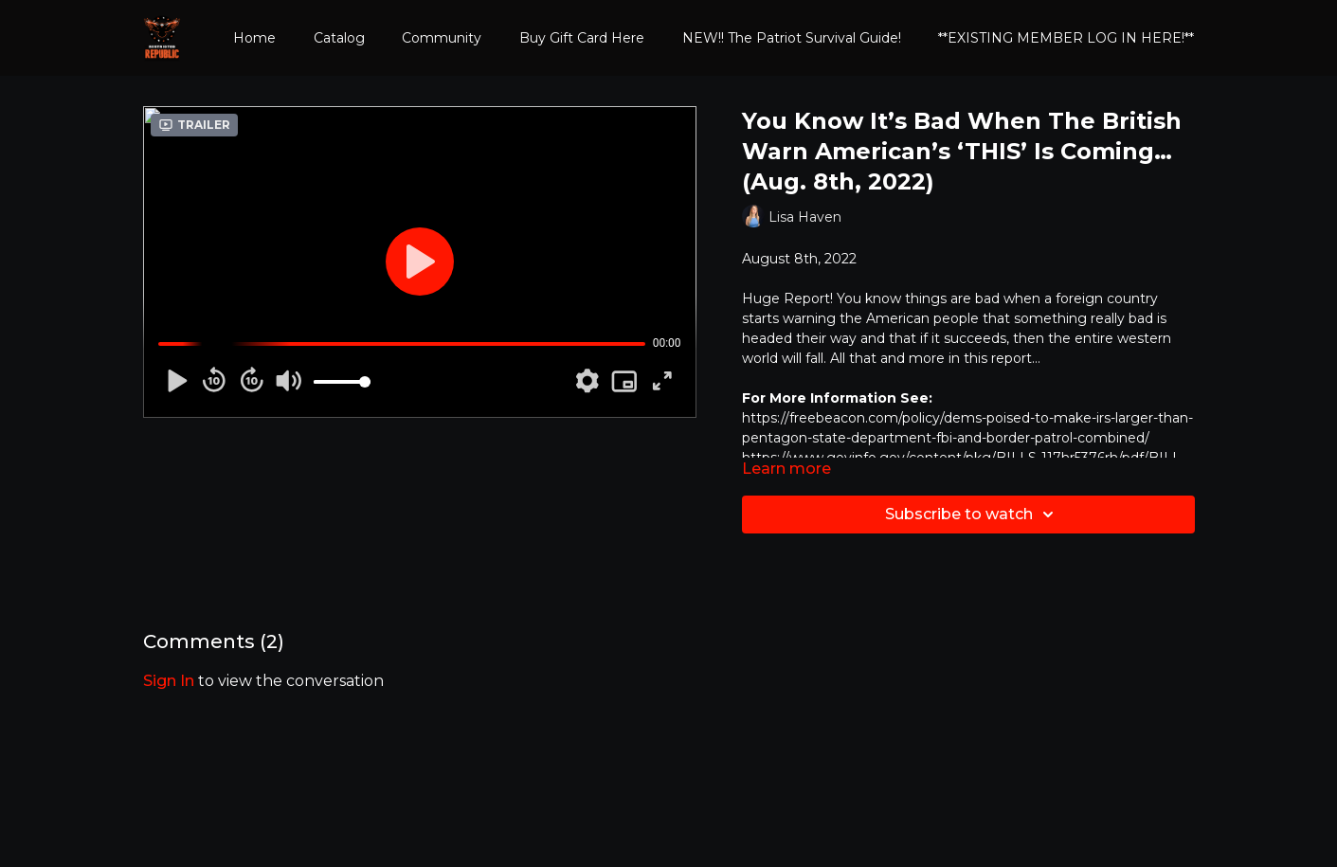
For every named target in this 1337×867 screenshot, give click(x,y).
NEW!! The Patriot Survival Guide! (791, 37)
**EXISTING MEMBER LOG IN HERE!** (1066, 37)
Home (254, 37)
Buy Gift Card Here (581, 37)
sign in (168, 681)
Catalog (339, 37)
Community (441, 37)
